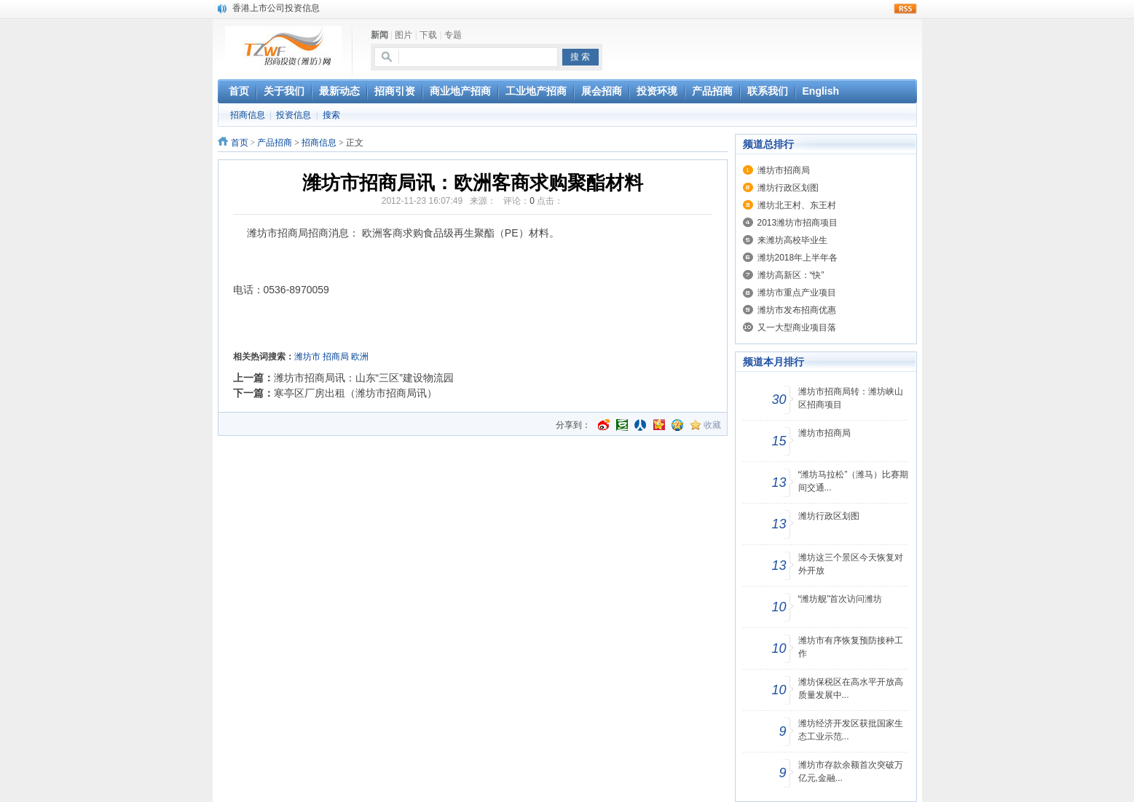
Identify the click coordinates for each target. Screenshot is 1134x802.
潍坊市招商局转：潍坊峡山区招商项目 (850, 398)
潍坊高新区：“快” (790, 275)
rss (905, 8)
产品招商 (274, 143)
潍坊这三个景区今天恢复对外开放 (850, 564)
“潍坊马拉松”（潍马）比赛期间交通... (853, 481)
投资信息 (293, 115)
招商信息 (247, 115)
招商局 (336, 357)
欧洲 (360, 357)
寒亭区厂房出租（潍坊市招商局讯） (355, 393)
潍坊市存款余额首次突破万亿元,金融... (850, 771)
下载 (428, 35)
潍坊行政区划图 (788, 188)
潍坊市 (307, 357)
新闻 (379, 35)
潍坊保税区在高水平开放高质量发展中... (850, 688)
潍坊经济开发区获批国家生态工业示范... (850, 730)
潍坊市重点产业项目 (796, 292)
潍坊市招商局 (783, 170)
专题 (453, 35)
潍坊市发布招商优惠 (796, 310)
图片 (403, 35)
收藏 (712, 425)
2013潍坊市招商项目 (797, 223)
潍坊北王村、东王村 (796, 205)
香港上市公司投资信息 (276, 8)
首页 (239, 143)
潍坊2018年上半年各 (797, 258)
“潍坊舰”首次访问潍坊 (840, 599)
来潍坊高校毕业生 (792, 240)
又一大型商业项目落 (796, 327)
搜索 (331, 115)
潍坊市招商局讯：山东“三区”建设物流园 (364, 378)
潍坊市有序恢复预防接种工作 (850, 647)
